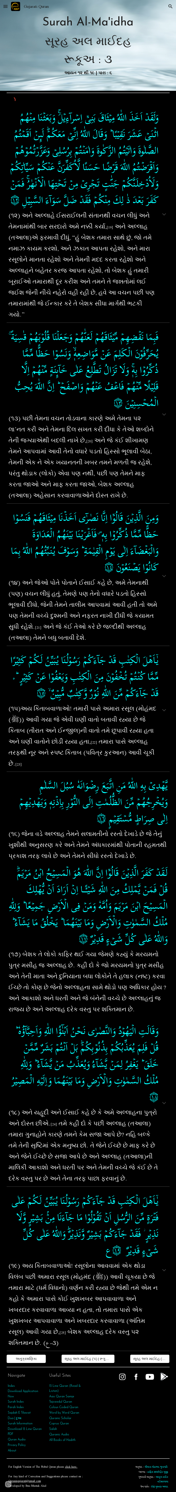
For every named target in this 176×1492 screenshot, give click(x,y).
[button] (5, 6)
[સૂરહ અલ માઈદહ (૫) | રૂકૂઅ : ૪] (149, 1358)
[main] (88, 45)
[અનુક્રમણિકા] (26, 1358)
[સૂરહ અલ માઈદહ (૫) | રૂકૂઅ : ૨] (88, 1358)
